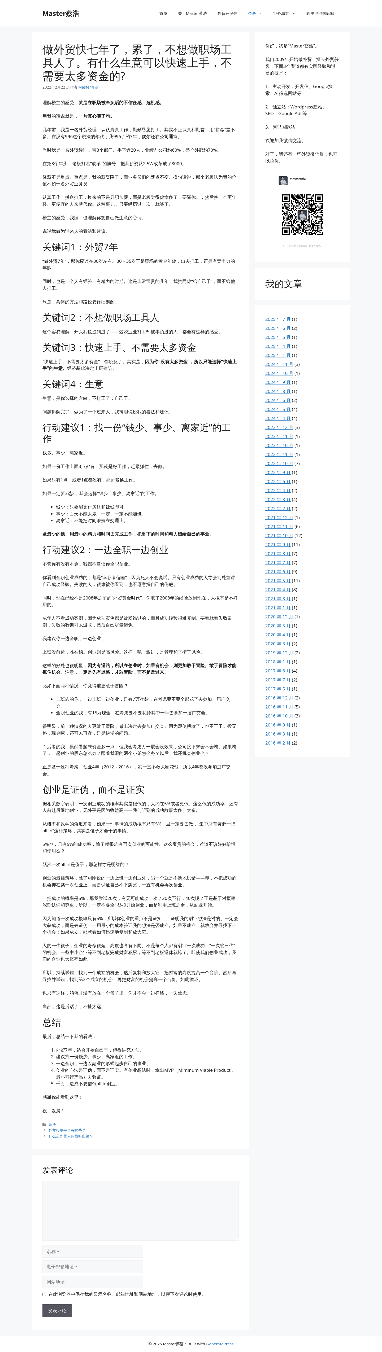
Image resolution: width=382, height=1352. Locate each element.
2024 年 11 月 (279, 364)
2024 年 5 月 (278, 409)
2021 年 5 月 (278, 580)
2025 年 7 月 (278, 319)
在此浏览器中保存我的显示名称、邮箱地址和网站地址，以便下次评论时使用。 (127, 1294)
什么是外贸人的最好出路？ (71, 1136)
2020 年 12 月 (279, 617)
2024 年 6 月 (278, 400)
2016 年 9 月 (278, 725)
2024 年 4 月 (278, 418)
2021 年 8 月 (278, 553)
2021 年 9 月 (278, 544)
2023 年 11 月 (279, 436)
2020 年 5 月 (278, 626)
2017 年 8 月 (278, 671)
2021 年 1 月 (278, 608)
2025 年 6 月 (278, 328)
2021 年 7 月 (278, 562)
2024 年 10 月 (279, 373)
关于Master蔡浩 (192, 13)
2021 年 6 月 (278, 571)
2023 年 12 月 (279, 427)
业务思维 (287, 13)
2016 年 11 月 (279, 707)
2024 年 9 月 (278, 382)
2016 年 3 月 (278, 734)
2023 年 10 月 (279, 445)
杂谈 (258, 13)
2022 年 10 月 (279, 463)
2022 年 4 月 (278, 490)
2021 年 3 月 (278, 599)
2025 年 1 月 (278, 355)
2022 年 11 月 (279, 454)
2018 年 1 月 (278, 662)
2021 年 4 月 (278, 590)
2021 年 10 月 (279, 535)
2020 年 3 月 (278, 644)
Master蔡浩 (60, 13)
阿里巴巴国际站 (320, 13)
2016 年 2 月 (278, 743)
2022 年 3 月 (278, 499)
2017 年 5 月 (278, 689)
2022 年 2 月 (278, 508)
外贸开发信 (227, 13)
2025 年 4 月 (278, 346)
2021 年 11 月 (279, 526)
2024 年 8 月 (278, 391)
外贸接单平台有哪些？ (67, 1130)
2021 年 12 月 (279, 517)
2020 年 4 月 (278, 635)
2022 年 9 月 (278, 472)
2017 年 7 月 (278, 680)
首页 (163, 13)
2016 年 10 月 (279, 716)
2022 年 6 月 (278, 481)
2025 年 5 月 (278, 337)
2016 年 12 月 (279, 698)
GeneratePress (219, 1343)
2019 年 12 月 (279, 653)
